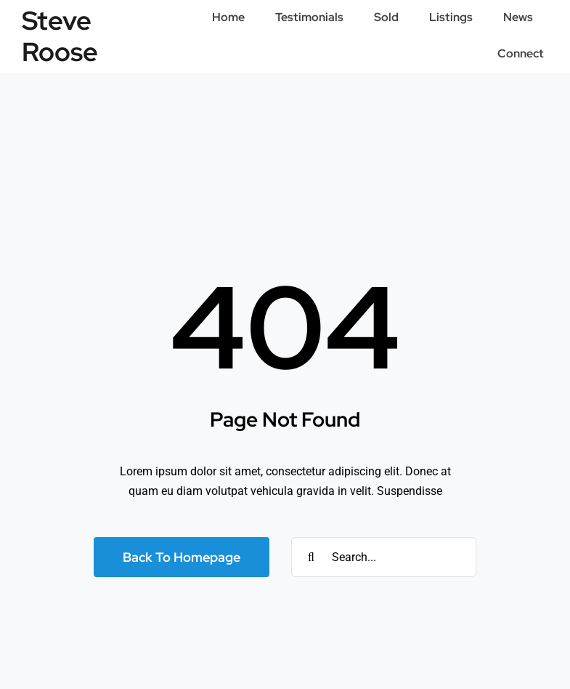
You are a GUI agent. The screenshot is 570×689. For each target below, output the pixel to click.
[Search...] (383, 557)
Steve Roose (60, 36)
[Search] (311, 557)
